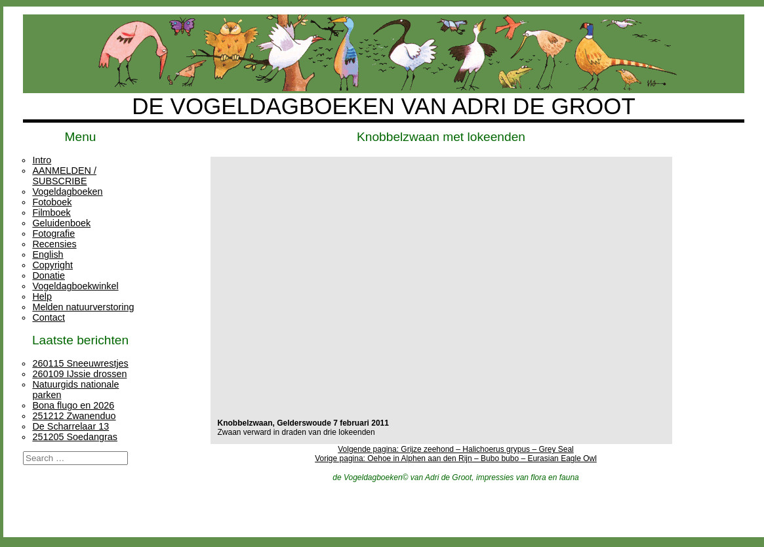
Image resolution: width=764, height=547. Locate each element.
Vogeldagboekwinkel (75, 286)
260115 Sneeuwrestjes (80, 363)
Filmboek (51, 212)
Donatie (48, 275)
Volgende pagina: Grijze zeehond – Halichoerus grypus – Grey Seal (456, 449)
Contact (48, 317)
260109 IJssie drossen (79, 374)
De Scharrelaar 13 (70, 426)
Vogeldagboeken (67, 191)
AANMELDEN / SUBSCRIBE (64, 175)
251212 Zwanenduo (73, 416)
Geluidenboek (61, 223)
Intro (41, 160)
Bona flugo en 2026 (73, 405)
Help (42, 296)
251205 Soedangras (74, 437)
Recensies (54, 244)
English (47, 254)
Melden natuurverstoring (83, 307)
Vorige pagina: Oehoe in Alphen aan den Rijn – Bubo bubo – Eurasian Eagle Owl (456, 458)
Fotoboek (51, 202)
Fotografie (53, 233)
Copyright (52, 265)
